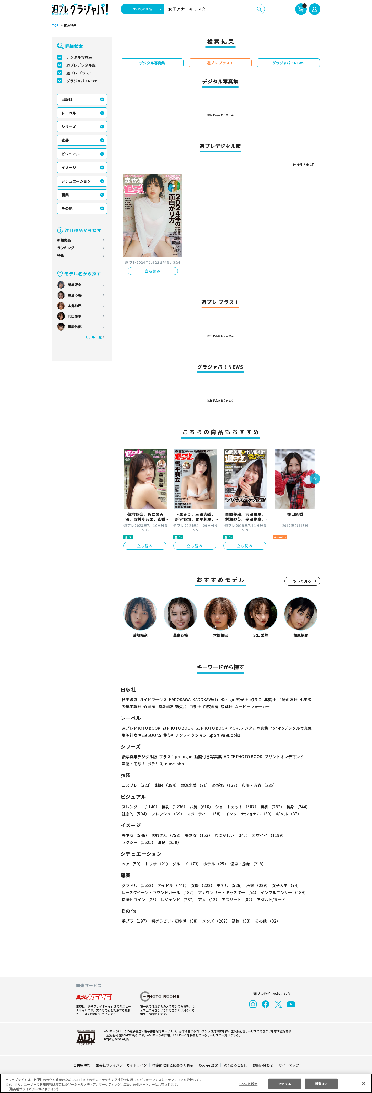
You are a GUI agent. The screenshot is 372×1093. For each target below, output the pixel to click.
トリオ (157, 864)
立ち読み (153, 271)
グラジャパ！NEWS (82, 80)
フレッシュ (167, 813)
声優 (255, 885)
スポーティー (204, 813)
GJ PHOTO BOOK (208, 728)
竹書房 (149, 706)
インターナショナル (248, 813)
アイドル (172, 885)
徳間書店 (165, 706)
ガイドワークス (153, 699)
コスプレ (137, 785)
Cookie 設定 (208, 1065)
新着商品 (64, 239)
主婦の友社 (287, 699)
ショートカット (234, 806)
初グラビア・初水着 (175, 921)
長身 (295, 806)
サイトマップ (288, 1065)
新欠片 (181, 706)
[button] (315, 479)
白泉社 (195, 706)
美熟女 (197, 835)
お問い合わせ (262, 1065)
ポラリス (155, 763)
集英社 (269, 699)
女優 (201, 885)
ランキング (65, 247)
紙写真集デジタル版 (139, 756)
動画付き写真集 (207, 756)
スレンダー (140, 806)
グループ (186, 864)
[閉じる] (363, 1083)
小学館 (305, 699)
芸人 (207, 899)
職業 (65, 194)
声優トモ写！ (133, 763)
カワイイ (266, 835)
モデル (228, 885)
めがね (224, 785)
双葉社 (227, 706)
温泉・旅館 (246, 864)
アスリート (236, 899)
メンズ (214, 921)
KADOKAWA (179, 699)
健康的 (135, 813)
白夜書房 (211, 706)
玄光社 (241, 699)
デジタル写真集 (79, 57)
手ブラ (135, 921)
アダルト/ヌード (269, 899)
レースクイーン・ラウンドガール (159, 892)
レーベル (68, 113)
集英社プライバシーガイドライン (121, 1065)
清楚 (133, 842)
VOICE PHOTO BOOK (241, 756)
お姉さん (166, 835)
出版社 (66, 99)
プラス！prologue (175, 756)
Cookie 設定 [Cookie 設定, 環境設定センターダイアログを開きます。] (248, 1083)
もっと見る (302, 580)
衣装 (65, 140)
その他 (66, 208)
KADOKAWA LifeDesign (212, 699)
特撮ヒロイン (140, 899)
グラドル (138, 885)
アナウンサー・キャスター (227, 892)
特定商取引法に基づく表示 (172, 1065)
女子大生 (283, 885)
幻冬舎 (255, 699)
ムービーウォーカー (252, 706)
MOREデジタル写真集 (245, 728)
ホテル (214, 864)
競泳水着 (194, 785)
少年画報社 (131, 706)
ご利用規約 (81, 1065)
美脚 (270, 806)
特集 (60, 255)
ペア (132, 864)
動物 (240, 921)
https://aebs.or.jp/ (116, 1039)
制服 (166, 785)
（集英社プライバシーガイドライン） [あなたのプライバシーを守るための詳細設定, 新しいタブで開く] (33, 1089)
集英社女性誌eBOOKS (141, 735)
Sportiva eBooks (223, 735)
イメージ (68, 167)
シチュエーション (76, 181)
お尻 (199, 806)
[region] (186, 1083)
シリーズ (68, 126)
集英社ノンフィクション (184, 735)
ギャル (287, 813)
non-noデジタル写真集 (287, 728)
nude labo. (175, 763)
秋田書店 (129, 699)
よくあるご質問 (235, 1065)
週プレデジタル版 (81, 65)
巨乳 (173, 806)
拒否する (284, 1083)
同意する (321, 1083)
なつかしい (230, 835)
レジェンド (177, 899)
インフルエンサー (283, 892)
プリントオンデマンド (281, 756)
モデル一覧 (92, 336)
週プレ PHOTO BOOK (140, 728)
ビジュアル (70, 153)
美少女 (135, 835)
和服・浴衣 (257, 785)
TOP (55, 25)
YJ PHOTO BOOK (176, 728)
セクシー (302, 835)
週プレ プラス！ (79, 72)
